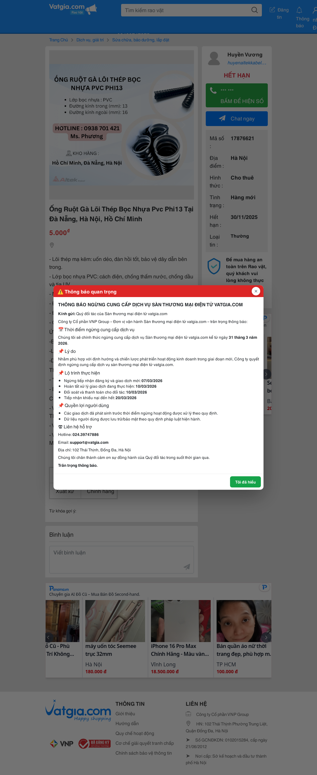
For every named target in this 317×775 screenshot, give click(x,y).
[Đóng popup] (256, 291)
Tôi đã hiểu (245, 481)
